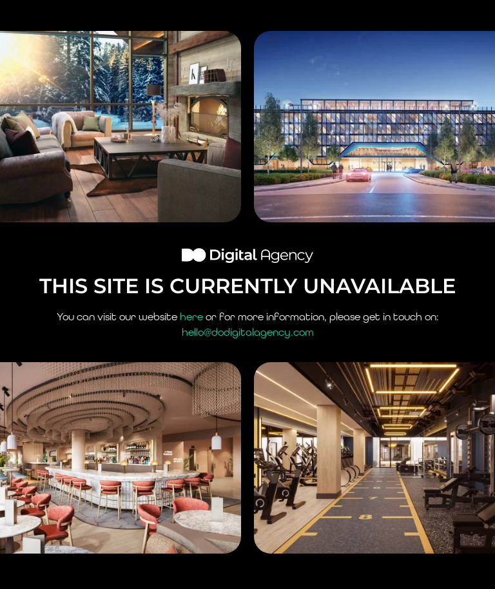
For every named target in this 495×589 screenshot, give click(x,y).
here (191, 317)
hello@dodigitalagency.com (248, 332)
